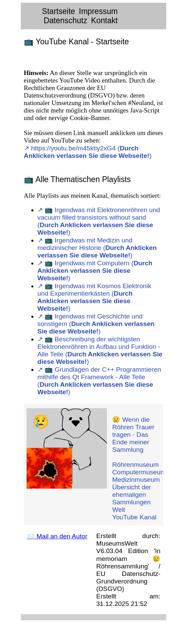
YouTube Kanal (134, 517)
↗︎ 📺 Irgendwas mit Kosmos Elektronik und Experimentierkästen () (94, 297)
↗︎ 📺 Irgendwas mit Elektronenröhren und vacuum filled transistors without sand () (98, 221)
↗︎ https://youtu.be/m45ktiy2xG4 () (88, 152)
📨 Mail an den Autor (57, 536)
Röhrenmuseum (135, 464)
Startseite (58, 11)
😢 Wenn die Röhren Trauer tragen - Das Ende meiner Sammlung (133, 434)
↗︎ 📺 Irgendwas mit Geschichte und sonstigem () (96, 324)
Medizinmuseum (136, 479)
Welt (118, 509)
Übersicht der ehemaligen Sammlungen (131, 495)
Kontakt (104, 20)
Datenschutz (65, 20)
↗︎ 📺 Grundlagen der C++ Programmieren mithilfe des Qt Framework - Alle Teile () (99, 381)
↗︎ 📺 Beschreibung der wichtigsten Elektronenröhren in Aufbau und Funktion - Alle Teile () (99, 350)
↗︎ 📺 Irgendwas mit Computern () (95, 270)
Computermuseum (139, 472)
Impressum (98, 11)
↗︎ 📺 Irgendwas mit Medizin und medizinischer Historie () (97, 248)
